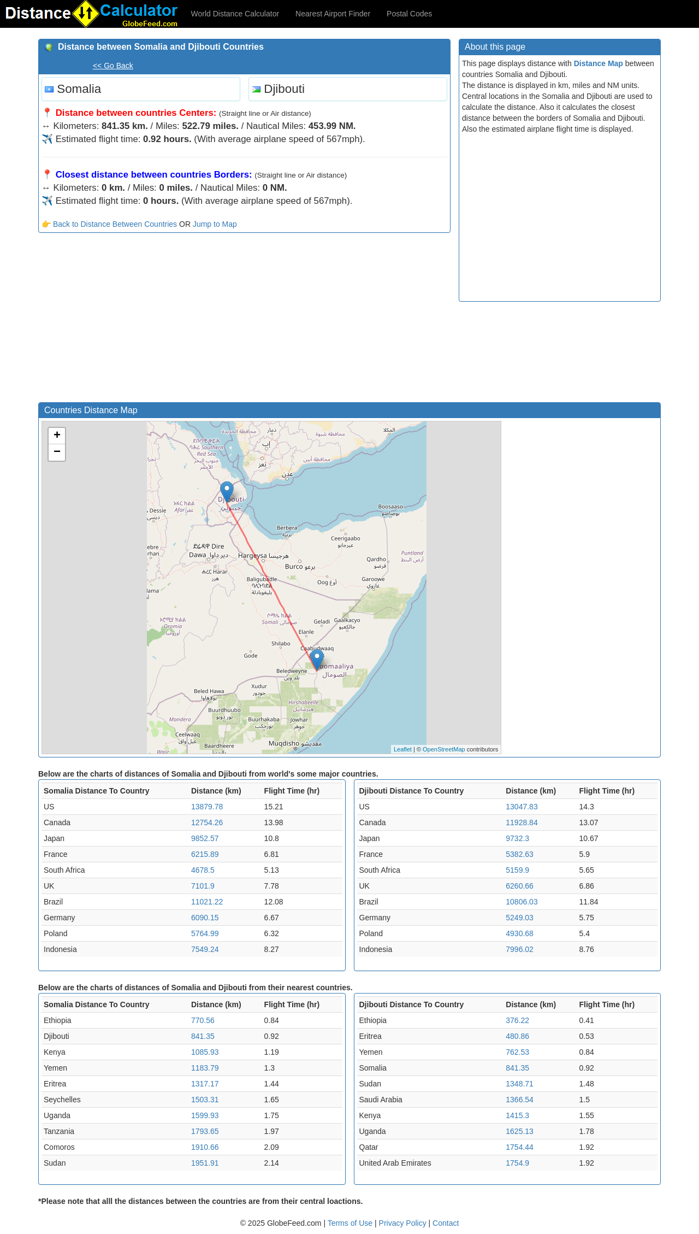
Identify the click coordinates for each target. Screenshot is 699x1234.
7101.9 (203, 886)
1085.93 (205, 1052)
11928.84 (521, 822)
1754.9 (517, 1163)
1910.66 (205, 1147)
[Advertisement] (244, 320)
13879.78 (207, 806)
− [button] (57, 452)
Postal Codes (409, 13)
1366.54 (520, 1099)
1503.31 (205, 1099)
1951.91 (205, 1163)
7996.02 (520, 949)
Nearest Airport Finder (332, 13)
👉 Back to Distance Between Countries (109, 224)
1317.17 (205, 1083)
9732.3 (517, 838)
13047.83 (521, 806)
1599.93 (205, 1115)
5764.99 (205, 933)
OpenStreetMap (444, 749)
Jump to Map (215, 224)
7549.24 (205, 949)
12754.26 (207, 822)
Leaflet (403, 749)
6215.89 (205, 854)
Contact (446, 1223)
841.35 (203, 1036)
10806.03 (521, 901)
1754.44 (520, 1147)
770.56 (203, 1020)
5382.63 (520, 854)
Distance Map (598, 63)
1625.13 (520, 1131)
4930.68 (520, 933)
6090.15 (205, 917)
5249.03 (520, 917)
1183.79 (205, 1067)
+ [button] (57, 436)
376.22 (517, 1020)
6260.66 (520, 886)
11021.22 (207, 901)
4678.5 (203, 870)
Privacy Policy (404, 1223)
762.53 (517, 1052)
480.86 (517, 1036)
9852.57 (205, 838)
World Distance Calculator (235, 13)
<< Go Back (113, 65)
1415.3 (517, 1115)
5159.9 (517, 870)
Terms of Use (351, 1223)
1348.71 (520, 1083)
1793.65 (205, 1131)
